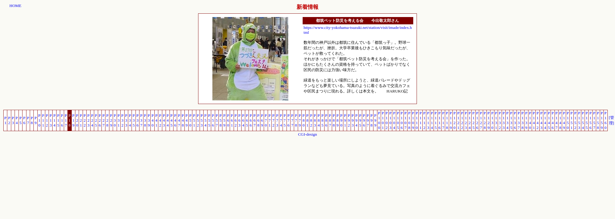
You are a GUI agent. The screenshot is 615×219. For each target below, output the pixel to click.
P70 (266, 120)
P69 (262, 120)
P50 (190, 120)
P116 (439, 120)
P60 (228, 120)
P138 (522, 120)
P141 (534, 120)
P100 (379, 120)
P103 (390, 120)
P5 (20, 120)
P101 (383, 120)
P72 (273, 120)
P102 (387, 120)
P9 (35, 120)
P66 (250, 120)
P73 (277, 120)
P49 (186, 120)
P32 (122, 120)
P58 (220, 120)
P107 (405, 120)
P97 (368, 120)
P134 (507, 120)
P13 (51, 120)
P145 (549, 120)
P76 (288, 120)
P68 (258, 120)
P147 (556, 120)
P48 (183, 120)
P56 (213, 120)
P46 (175, 120)
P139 (526, 120)
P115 (436, 120)
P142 (537, 120)
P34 (130, 120)
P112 (424, 120)
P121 (458, 120)
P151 (571, 120)
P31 (119, 120)
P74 (281, 120)
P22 (85, 120)
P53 (202, 120)
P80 (303, 120)
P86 (326, 120)
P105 (398, 120)
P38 (145, 120)
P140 (530, 120)
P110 (417, 120)
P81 (307, 120)
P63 (239, 120)
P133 (504, 120)
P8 (32, 120)
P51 (194, 120)
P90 (341, 120)
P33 (126, 120)
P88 (334, 120)
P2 (9, 120)
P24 (92, 120)
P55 (209, 120)
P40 (152, 120)
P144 (545, 120)
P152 (575, 120)
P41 (156, 120)
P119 (451, 120)
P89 (337, 120)
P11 (43, 120)
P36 (137, 120)
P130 (492, 120)
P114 (432, 120)
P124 (470, 120)
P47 (179, 120)
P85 (322, 120)
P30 (115, 120)
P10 (39, 120)
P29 (111, 120)
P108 (409, 120)
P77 (292, 120)
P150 (568, 120)
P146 (552, 120)
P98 (371, 120)
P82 (311, 120)
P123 (466, 120)
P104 (394, 120)
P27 (103, 120)
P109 (413, 120)
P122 (462, 120)
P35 (133, 120)
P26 (100, 120)
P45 (171, 120)
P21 (81, 120)
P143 (541, 120)
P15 (58, 120)
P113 (428, 120)
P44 (168, 120)
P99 (375, 120)
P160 (605, 120)
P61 (232, 120)
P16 (62, 120)
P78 (296, 120)
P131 (496, 120)
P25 (96, 120)
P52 (198, 120)
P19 (73, 120)
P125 (473, 120)
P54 (205, 120)
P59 (224, 120)
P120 (454, 120)
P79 (300, 120)
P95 (360, 120)
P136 (515, 120)
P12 (47, 120)
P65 (247, 120)
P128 (485, 120)
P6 (24, 120)
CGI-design (307, 134)
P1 (5, 120)
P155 (587, 120)
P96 (364, 120)
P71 (270, 120)
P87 (330, 120)
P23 (88, 120)
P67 (254, 120)
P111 (420, 120)
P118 (447, 120)
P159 (602, 120)
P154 (583, 120)
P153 (579, 120)
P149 (564, 120)
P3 (13, 120)
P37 (141, 120)
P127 (481, 120)
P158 (598, 120)
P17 (66, 120)
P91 (345, 120)
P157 (594, 120)
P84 (319, 120)
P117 (443, 120)
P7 (28, 120)
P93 (353, 120)
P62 (236, 120)
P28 (107, 120)
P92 (349, 120)
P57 (217, 120)
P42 (160, 120)
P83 (315, 120)
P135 (511, 120)
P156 (590, 120)
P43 (164, 120)
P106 (401, 120)
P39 (149, 120)
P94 (356, 120)
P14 (54, 120)
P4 (16, 120)
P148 (560, 120)
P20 (77, 120)
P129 (488, 120)
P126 (477, 120)
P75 (284, 120)
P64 (243, 120)
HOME (15, 5)
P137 (518, 120)
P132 (500, 120)
